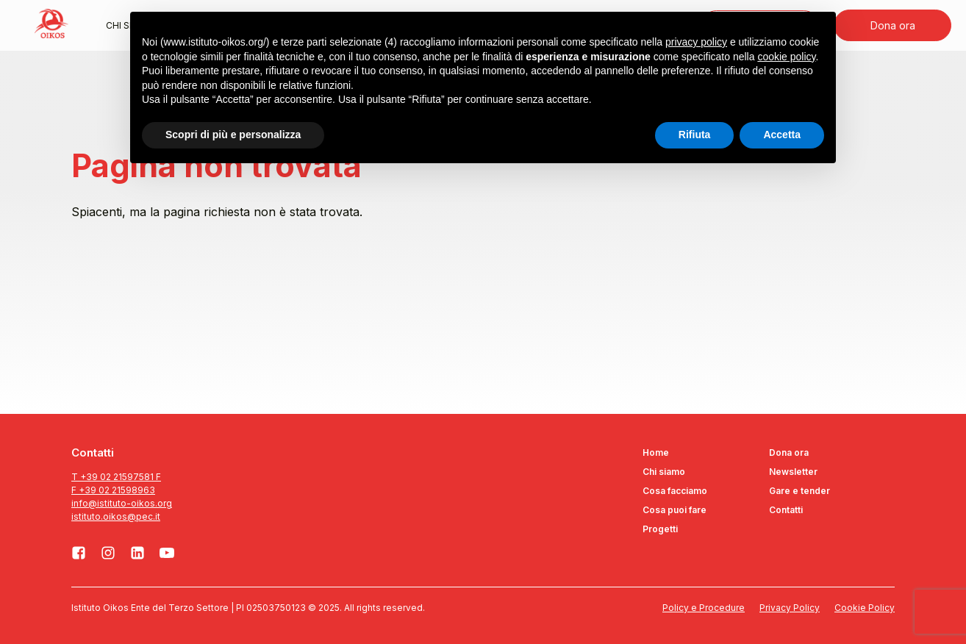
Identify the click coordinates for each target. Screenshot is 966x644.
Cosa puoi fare (674, 509)
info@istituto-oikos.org (121, 503)
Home (656, 452)
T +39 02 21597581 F (116, 476)
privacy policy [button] (696, 42)
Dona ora (892, 25)
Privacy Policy (789, 607)
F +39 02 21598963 (113, 489)
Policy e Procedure (703, 607)
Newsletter (793, 471)
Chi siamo (664, 471)
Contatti (786, 509)
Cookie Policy (864, 607)
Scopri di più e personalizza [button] (233, 134)
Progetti (660, 528)
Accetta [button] (782, 134)
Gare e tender (799, 490)
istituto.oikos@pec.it (115, 516)
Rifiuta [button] (695, 134)
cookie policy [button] (786, 56)
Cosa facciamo (675, 490)
